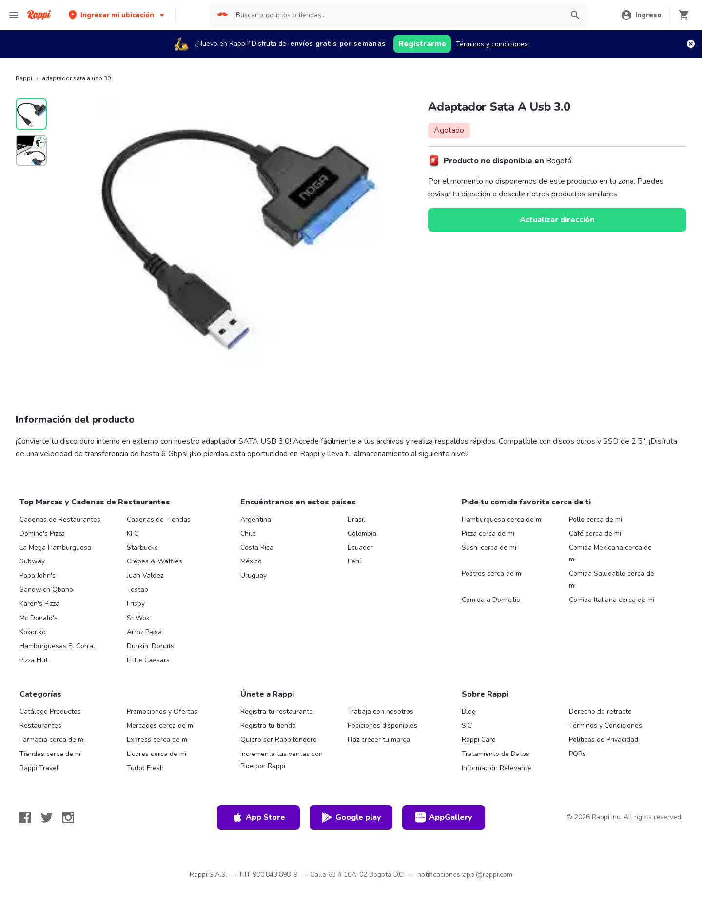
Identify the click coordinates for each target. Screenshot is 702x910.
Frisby (136, 603)
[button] (117, 14)
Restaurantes (40, 725)
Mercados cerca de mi (161, 725)
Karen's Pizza (39, 603)
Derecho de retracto (600, 711)
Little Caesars (148, 660)
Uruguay (253, 575)
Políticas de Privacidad (603, 739)
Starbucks (142, 547)
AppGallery (443, 817)
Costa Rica (256, 547)
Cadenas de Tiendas (159, 519)
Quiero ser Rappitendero (278, 739)
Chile (248, 533)
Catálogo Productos (50, 711)
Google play (351, 817)
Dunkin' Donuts (150, 646)
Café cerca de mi (595, 533)
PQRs (577, 753)
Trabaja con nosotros (380, 711)
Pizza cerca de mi (488, 533)
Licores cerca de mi (156, 753)
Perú (355, 561)
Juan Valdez (145, 575)
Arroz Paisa (144, 632)
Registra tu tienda (268, 725)
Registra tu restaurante (276, 711)
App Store (258, 817)
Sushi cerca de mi (489, 547)
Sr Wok (138, 617)
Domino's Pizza (42, 533)
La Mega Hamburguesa (55, 547)
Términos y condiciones (492, 44)
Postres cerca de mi (492, 573)
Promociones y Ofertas (162, 711)
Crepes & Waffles (154, 561)
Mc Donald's (39, 617)
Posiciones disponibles (382, 725)
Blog (469, 711)
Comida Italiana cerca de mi (611, 599)
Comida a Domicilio (491, 599)
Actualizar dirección (557, 219)
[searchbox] (396, 15)
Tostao (137, 589)
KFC (132, 533)
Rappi (24, 78)
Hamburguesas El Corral (57, 646)
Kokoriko (33, 632)
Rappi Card (479, 739)
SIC (467, 725)
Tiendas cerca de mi (51, 753)
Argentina (255, 519)
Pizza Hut (34, 660)
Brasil (356, 519)
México (251, 561)
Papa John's (38, 575)
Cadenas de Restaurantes (60, 519)
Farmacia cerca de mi (52, 739)
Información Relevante (496, 768)
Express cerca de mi (158, 739)
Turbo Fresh (145, 768)
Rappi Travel (39, 768)
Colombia (362, 533)
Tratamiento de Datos (495, 753)
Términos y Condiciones (605, 725)
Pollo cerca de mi (595, 519)
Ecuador (360, 547)
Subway (32, 561)
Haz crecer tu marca (379, 739)
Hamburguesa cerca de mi (502, 519)
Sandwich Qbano (46, 589)
